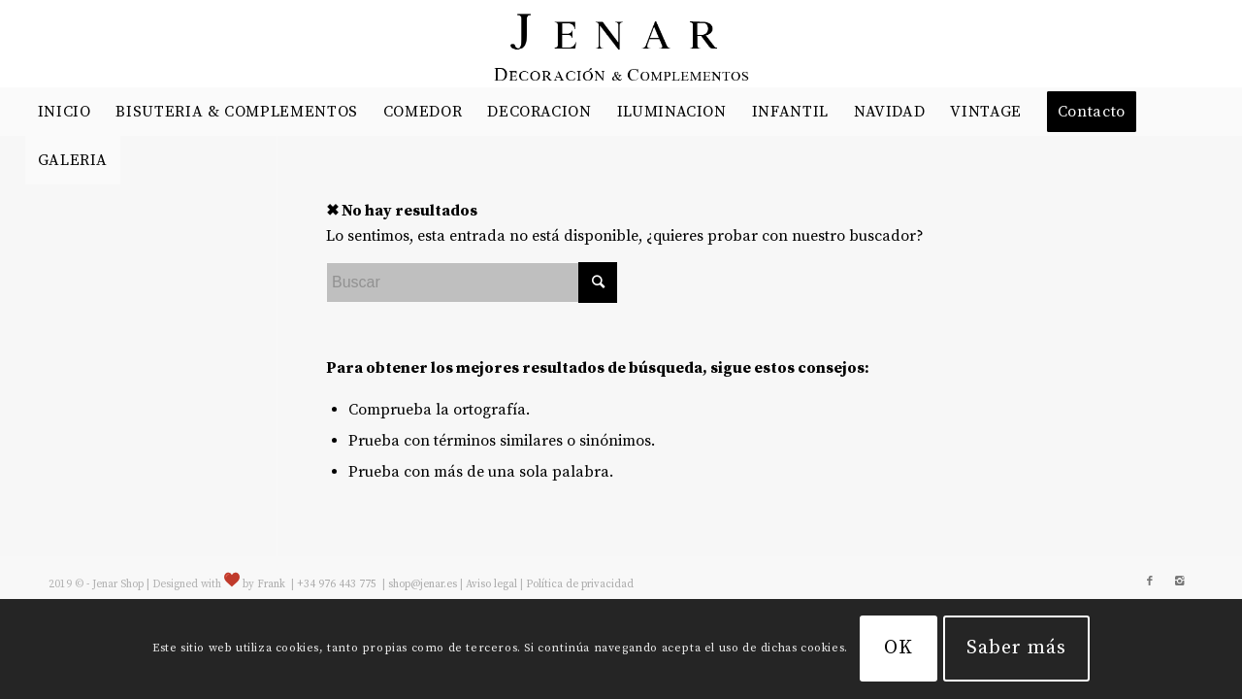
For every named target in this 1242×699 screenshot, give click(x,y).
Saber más (1016, 648)
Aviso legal (491, 584)
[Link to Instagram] (1178, 581)
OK (898, 648)
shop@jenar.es (422, 584)
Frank (271, 584)
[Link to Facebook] (1149, 581)
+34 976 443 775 (338, 584)
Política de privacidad (580, 584)
